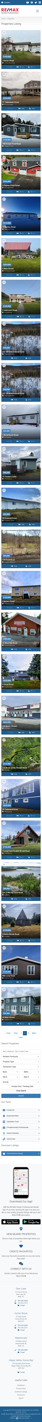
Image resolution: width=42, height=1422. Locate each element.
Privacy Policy (21, 1388)
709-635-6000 (23, 1301)
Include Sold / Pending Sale (22, 1086)
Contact (5, 2)
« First (7, 1033)
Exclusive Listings (21, 1392)
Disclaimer (21, 1385)
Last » (21, 1037)
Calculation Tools (21, 1121)
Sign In (21, 1398)
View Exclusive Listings (21, 1153)
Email (21, 1305)
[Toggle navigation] (37, 11)
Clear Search (21, 1091)
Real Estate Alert (21, 1116)
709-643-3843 (23, 1350)
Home (3, 19)
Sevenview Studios (23, 1418)
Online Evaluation (21, 1133)
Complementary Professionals (21, 1127)
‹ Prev (15, 1033)
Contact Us (21, 1110)
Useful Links (21, 1139)
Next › (34, 1033)
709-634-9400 (23, 1325)
